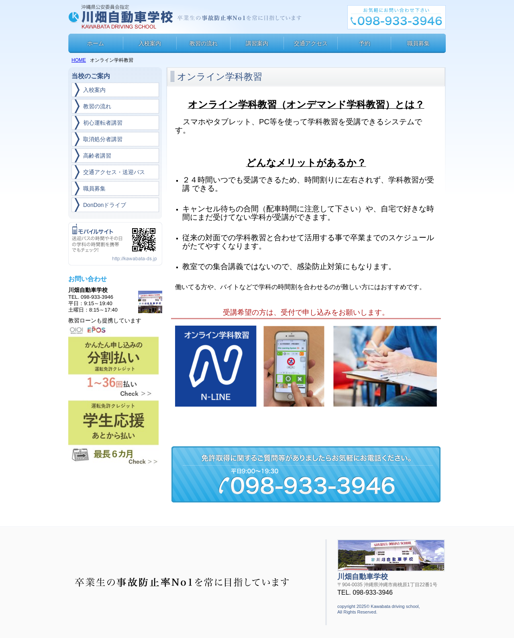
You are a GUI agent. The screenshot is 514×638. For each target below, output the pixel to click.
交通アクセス (311, 43)
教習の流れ (204, 43)
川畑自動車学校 (121, 16)
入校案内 (150, 43)
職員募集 (418, 43)
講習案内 (257, 43)
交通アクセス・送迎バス (114, 172)
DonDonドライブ (104, 205)
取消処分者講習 (102, 139)
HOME (78, 60)
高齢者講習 (97, 155)
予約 (364, 43)
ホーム (95, 43)
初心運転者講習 (102, 122)
